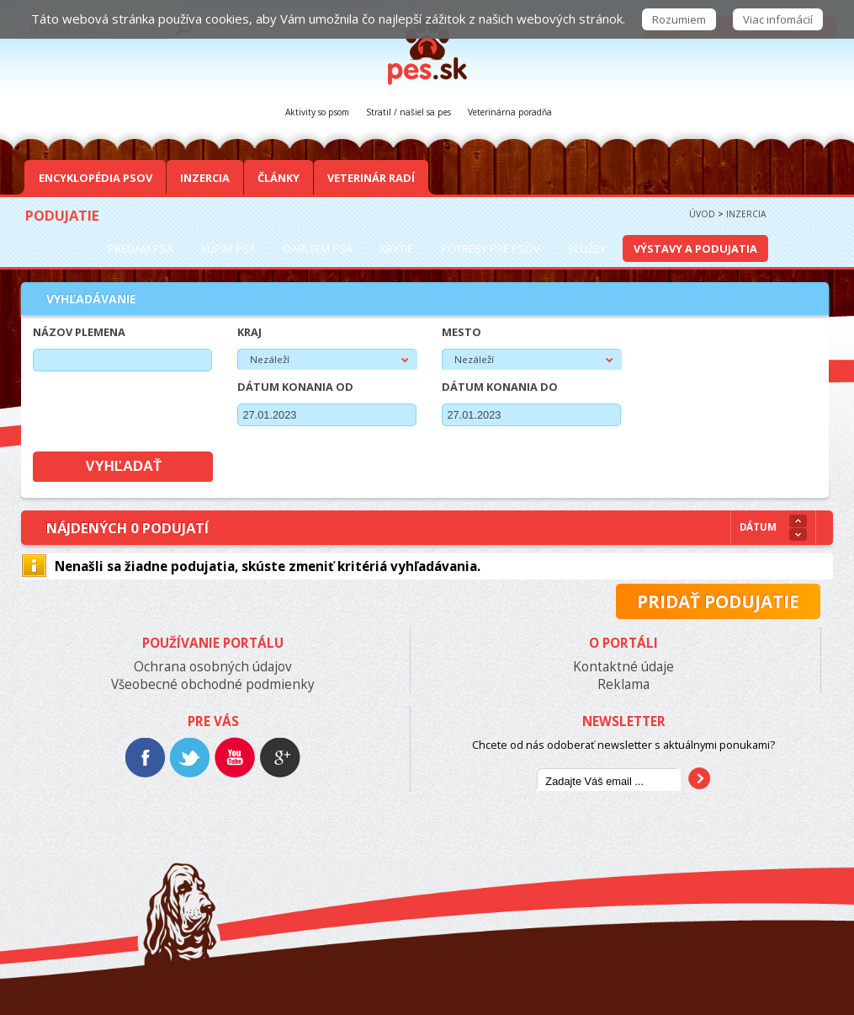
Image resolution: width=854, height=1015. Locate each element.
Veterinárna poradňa (510, 112)
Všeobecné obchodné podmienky (213, 684)
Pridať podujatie (718, 601)
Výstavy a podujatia (695, 248)
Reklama (623, 684)
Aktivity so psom (317, 112)
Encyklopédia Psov (95, 177)
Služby (587, 248)
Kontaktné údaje (623, 667)
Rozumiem (679, 19)
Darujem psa (318, 248)
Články (278, 177)
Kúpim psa (228, 248)
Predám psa (140, 248)
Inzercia (205, 177)
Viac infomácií (778, 19)
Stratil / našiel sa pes (408, 112)
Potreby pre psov (490, 248)
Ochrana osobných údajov (213, 667)
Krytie (396, 248)
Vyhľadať (124, 466)
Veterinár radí (371, 177)
